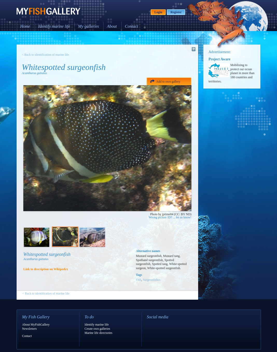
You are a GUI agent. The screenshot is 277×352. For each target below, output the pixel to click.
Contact (131, 26)
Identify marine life (54, 26)
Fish (138, 280)
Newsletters (29, 329)
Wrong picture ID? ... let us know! (170, 217)
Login (158, 12)
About (112, 26)
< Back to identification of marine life (45, 54)
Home (25, 26)
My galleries (88, 26)
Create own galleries (97, 329)
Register (176, 12)
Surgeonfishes (152, 280)
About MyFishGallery (36, 324)
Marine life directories (98, 333)
